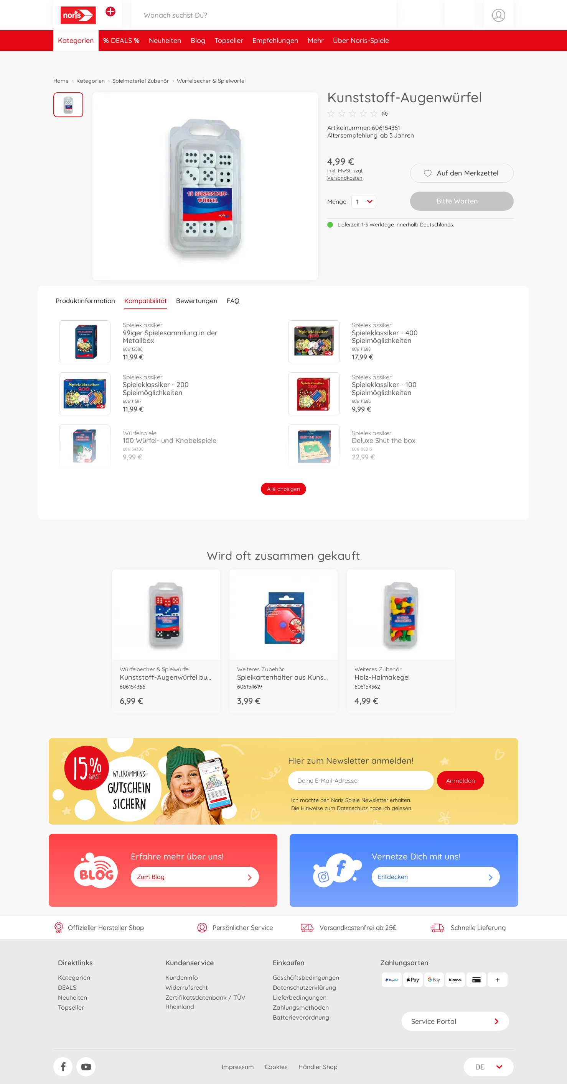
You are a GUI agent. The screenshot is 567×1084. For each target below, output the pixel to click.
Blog (198, 58)
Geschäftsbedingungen (306, 977)
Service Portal (455, 1021)
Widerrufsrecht (186, 987)
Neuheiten (165, 58)
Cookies (276, 1067)
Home (61, 80)
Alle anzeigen (283, 488)
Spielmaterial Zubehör (140, 80)
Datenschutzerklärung (304, 987)
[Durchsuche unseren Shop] (264, 24)
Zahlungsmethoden (301, 1007)
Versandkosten (345, 178)
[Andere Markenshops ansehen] (110, 21)
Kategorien (76, 58)
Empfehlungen (275, 58)
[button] (460, 24)
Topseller (228, 58)
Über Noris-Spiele (361, 58)
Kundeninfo (181, 977)
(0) (357, 113)
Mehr (316, 58)
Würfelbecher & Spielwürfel (211, 80)
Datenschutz (352, 808)
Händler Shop (318, 1067)
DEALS (122, 58)
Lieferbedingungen (299, 997)
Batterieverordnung (301, 1017)
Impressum (238, 1067)
